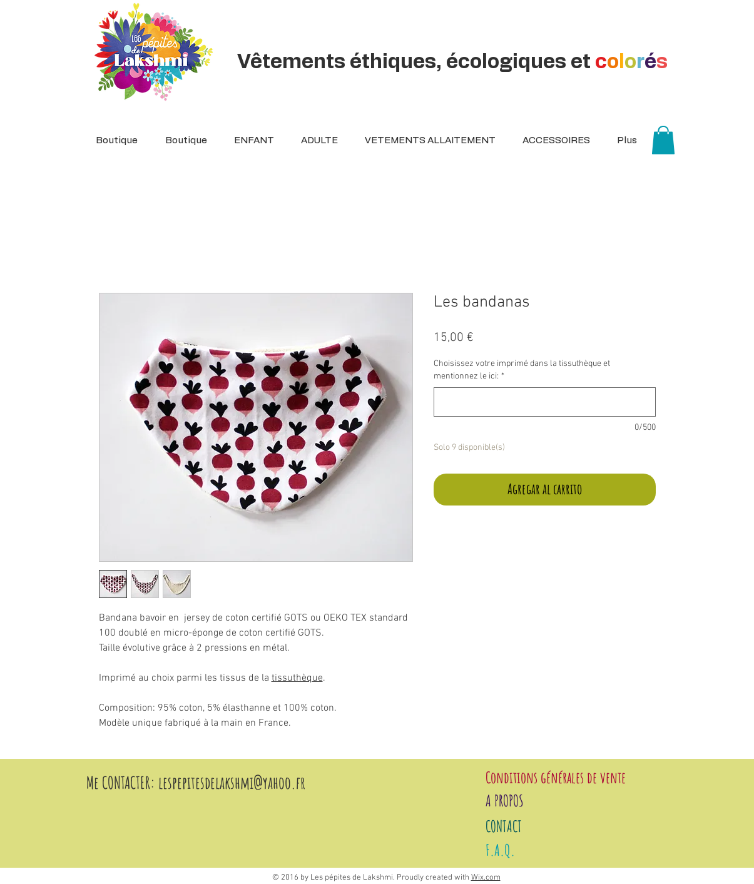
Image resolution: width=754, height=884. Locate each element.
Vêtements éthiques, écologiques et (454, 62)
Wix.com (486, 878)
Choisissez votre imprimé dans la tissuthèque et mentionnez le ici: (522, 370)
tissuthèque (297, 678)
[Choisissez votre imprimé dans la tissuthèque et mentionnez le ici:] (544, 402)
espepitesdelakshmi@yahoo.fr (234, 782)
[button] (315, 141)
